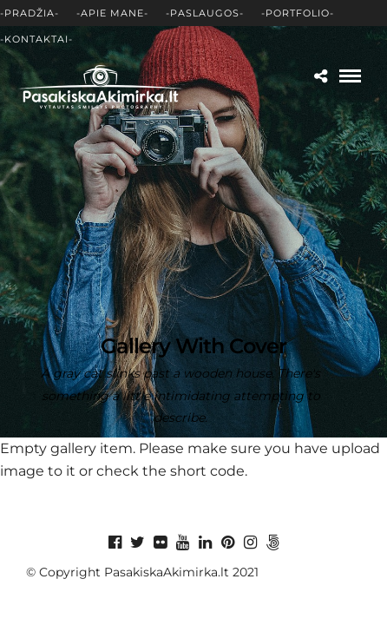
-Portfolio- (297, 13)
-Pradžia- (29, 13)
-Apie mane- (112, 13)
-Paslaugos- (205, 13)
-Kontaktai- (36, 39)
